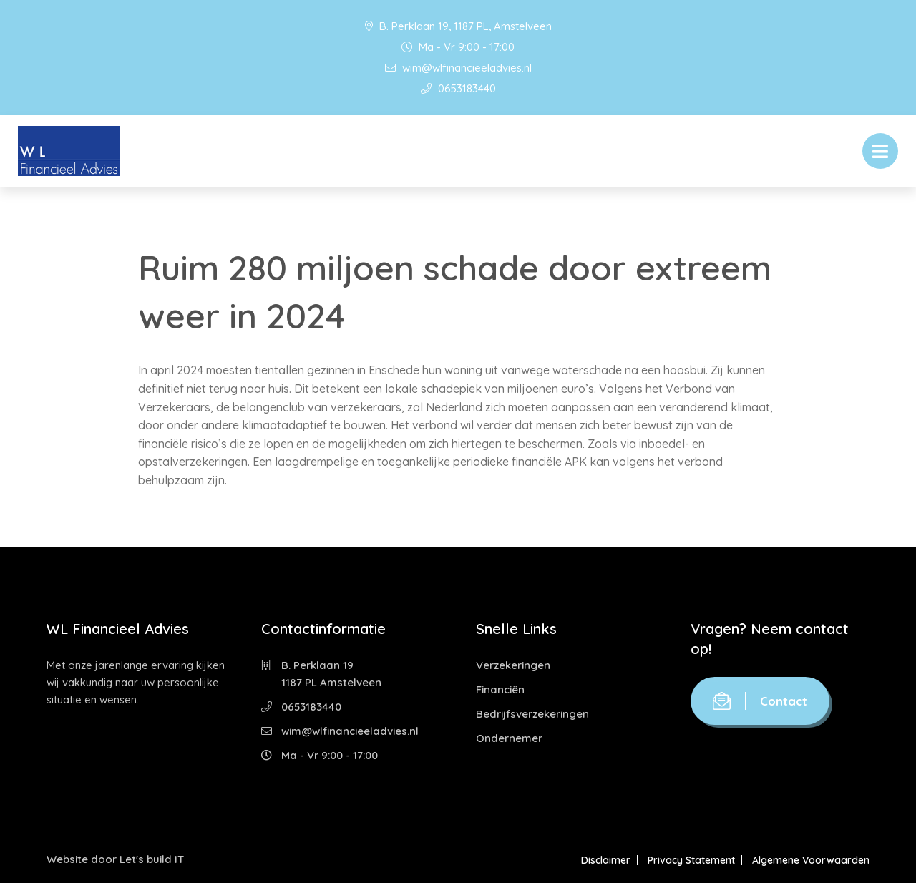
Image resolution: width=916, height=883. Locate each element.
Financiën (500, 689)
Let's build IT (152, 859)
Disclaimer (605, 860)
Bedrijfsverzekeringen (532, 714)
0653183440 (458, 88)
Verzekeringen (513, 665)
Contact (760, 701)
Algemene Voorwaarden (810, 860)
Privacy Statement (691, 860)
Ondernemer (509, 738)
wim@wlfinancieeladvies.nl (458, 67)
